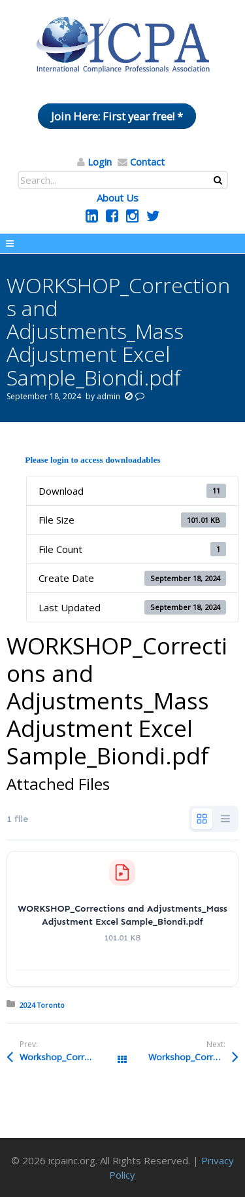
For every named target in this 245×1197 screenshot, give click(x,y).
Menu (122, 243)
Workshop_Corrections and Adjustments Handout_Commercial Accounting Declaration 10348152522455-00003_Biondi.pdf (193, 1057)
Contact (147, 161)
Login (100, 161)
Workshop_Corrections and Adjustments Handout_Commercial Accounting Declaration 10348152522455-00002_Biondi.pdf (71, 1057)
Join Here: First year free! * (117, 116)
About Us (118, 197)
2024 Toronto (42, 1005)
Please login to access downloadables (92, 460)
